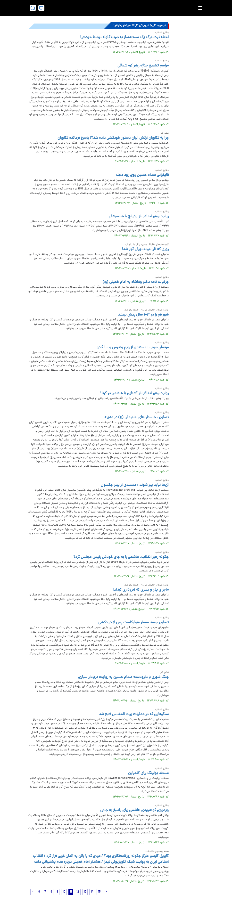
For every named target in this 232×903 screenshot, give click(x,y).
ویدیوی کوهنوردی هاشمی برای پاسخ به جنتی (134, 810)
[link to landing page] (118, 8)
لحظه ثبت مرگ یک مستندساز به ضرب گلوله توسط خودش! (124, 37)
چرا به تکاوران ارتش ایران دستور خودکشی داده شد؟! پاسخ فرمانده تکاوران (113, 138)
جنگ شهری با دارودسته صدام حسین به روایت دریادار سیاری (123, 677)
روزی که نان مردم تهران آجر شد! (145, 249)
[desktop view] (41, 8)
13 (85, 892)
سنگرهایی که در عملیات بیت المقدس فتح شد (134, 714)
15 (99, 892)
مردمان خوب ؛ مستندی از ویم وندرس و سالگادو (133, 347)
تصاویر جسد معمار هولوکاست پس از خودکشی (133, 623)
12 (77, 892)
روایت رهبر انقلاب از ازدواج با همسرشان (139, 217)
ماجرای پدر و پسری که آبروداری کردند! (141, 590)
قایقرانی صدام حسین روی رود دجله (142, 175)
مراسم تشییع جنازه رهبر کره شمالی (143, 66)
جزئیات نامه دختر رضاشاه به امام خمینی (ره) (136, 282)
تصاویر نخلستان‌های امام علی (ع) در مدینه (136, 417)
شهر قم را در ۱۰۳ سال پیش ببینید (143, 315)
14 (92, 892)
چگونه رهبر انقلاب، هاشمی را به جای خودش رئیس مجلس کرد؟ (121, 557)
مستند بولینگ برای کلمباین (148, 773)
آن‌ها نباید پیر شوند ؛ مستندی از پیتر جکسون (135, 485)
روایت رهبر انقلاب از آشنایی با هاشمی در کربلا (134, 393)
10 (64, 892)
